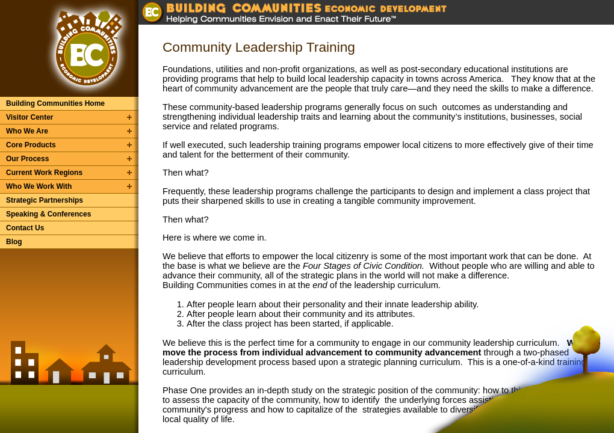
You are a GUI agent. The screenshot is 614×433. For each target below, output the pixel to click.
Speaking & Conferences (48, 214)
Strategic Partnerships (44, 200)
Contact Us (25, 228)
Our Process (27, 159)
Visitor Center (29, 117)
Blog (14, 242)
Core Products (31, 145)
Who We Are (27, 131)
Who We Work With (39, 186)
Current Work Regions (44, 172)
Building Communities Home (55, 103)
